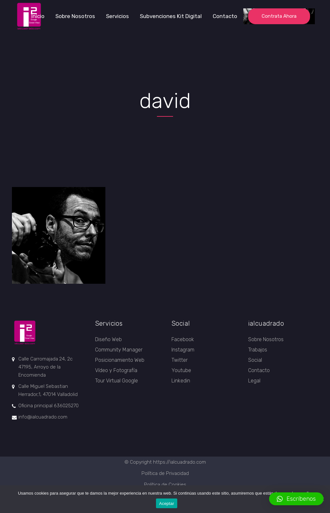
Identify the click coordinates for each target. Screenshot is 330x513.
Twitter (179, 360)
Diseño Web (108, 339)
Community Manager (118, 350)
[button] (296, 498)
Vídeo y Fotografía (116, 370)
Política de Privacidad (165, 473)
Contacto (259, 370)
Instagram (182, 350)
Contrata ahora (279, 16)
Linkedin (180, 381)
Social (255, 360)
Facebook (182, 339)
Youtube (181, 370)
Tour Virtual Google (116, 381)
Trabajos (257, 350)
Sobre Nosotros (266, 339)
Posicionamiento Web (119, 360)
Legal (254, 381)
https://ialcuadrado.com (179, 462)
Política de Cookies (165, 485)
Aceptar (166, 503)
